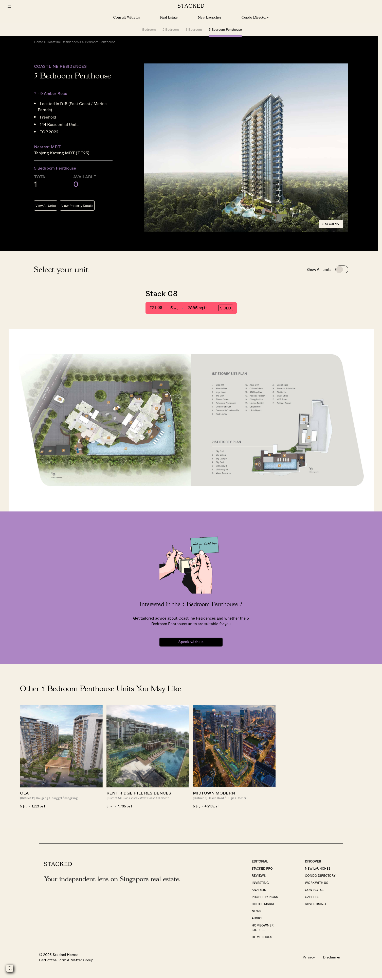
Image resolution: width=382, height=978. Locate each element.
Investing (260, 883)
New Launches (209, 17)
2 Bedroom (170, 29)
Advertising (315, 904)
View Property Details (77, 206)
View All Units (45, 206)
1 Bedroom (148, 29)
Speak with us (190, 642)
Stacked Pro (262, 868)
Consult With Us (126, 17)
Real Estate (169, 17)
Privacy (309, 957)
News (256, 911)
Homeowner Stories (263, 927)
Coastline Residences (63, 42)
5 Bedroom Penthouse (225, 29)
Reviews (259, 875)
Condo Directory (255, 17)
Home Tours (262, 937)
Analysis (259, 890)
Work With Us (316, 883)
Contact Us (314, 890)
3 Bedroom (194, 29)
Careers (312, 897)
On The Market (264, 904)
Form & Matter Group (75, 960)
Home (38, 42)
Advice (257, 918)
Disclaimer (331, 957)
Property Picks (265, 897)
